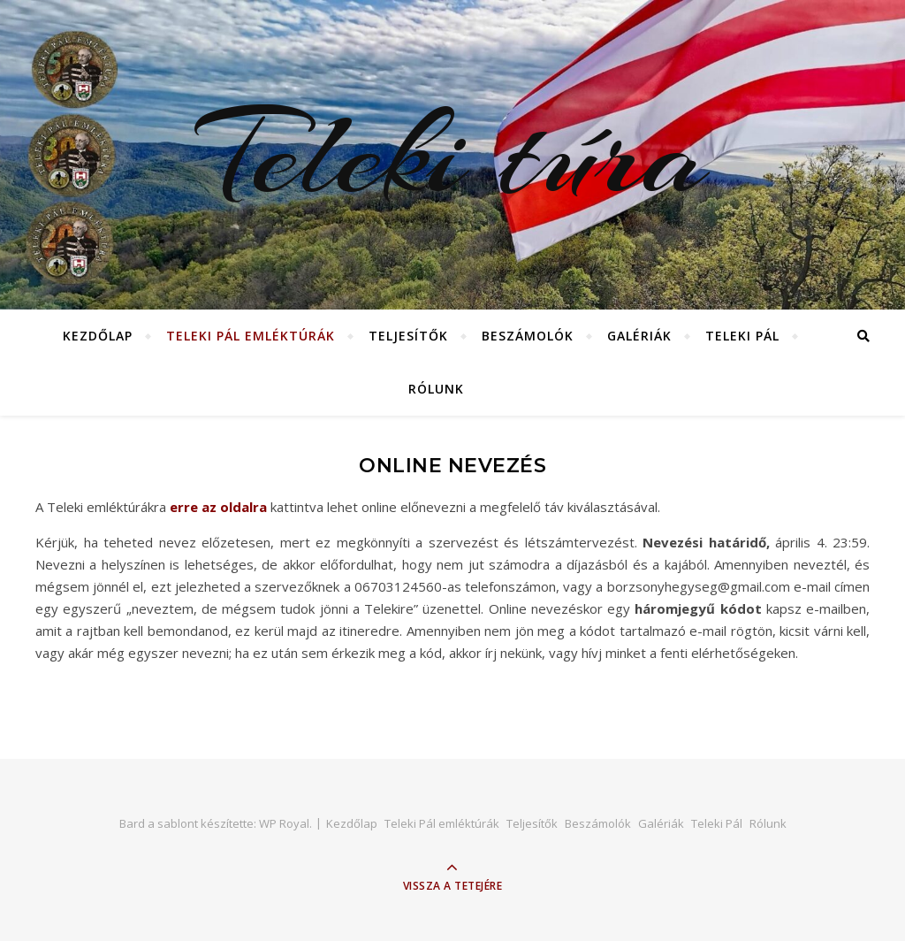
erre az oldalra (218, 507)
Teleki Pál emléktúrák (250, 335)
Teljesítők (408, 335)
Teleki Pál (742, 335)
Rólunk (436, 388)
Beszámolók (528, 335)
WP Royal (284, 823)
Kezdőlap (98, 335)
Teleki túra (452, 154)
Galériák (639, 335)
